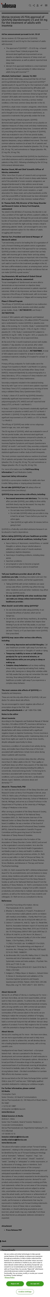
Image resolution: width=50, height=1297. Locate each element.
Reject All (15, 1284)
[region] (25, 1274)
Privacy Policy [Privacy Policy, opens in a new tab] (10, 1277)
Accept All (35, 1284)
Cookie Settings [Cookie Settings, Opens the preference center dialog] (25, 1292)
